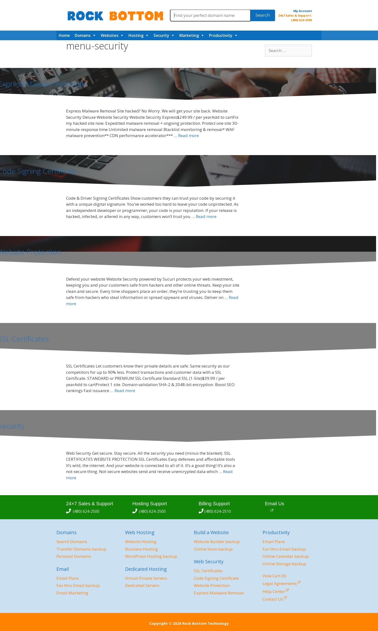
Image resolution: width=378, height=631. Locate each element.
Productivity (220, 35)
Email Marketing (72, 593)
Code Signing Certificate (216, 578)
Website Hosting (140, 541)
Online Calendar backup (286, 556)
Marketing (189, 35)
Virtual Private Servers (146, 578)
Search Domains (71, 541)
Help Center (274, 591)
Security (161, 35)
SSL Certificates (208, 570)
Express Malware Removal (219, 593)
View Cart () (274, 575)
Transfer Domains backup (81, 549)
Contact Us (273, 599)
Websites (109, 35)
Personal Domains (73, 556)
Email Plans (67, 578)
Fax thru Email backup (78, 585)
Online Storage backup (284, 563)
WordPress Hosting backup (151, 556)
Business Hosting (141, 549)
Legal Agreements (280, 583)
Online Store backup (213, 549)
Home (64, 35)
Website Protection (212, 585)
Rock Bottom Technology (205, 623)
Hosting (135, 35)
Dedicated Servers (142, 585)
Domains (83, 35)
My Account (302, 11)
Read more (188, 135)
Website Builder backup (217, 541)
